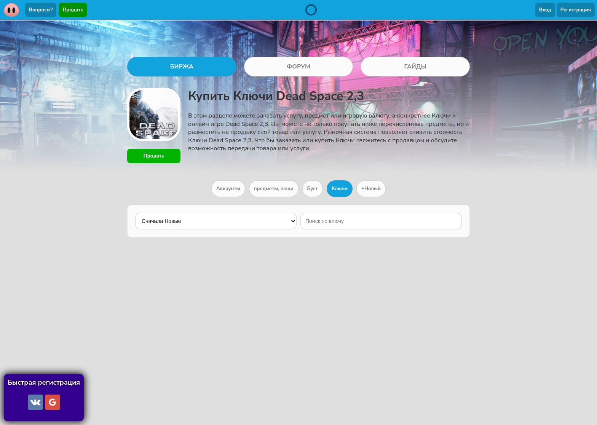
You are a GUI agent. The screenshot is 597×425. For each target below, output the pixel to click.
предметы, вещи (274, 188)
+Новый (371, 188)
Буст (312, 188)
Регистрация (575, 9)
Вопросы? (41, 9)
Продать (72, 9)
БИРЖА (181, 66)
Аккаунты (228, 188)
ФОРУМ (298, 66)
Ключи (340, 188)
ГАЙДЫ (415, 66)
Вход (545, 9)
